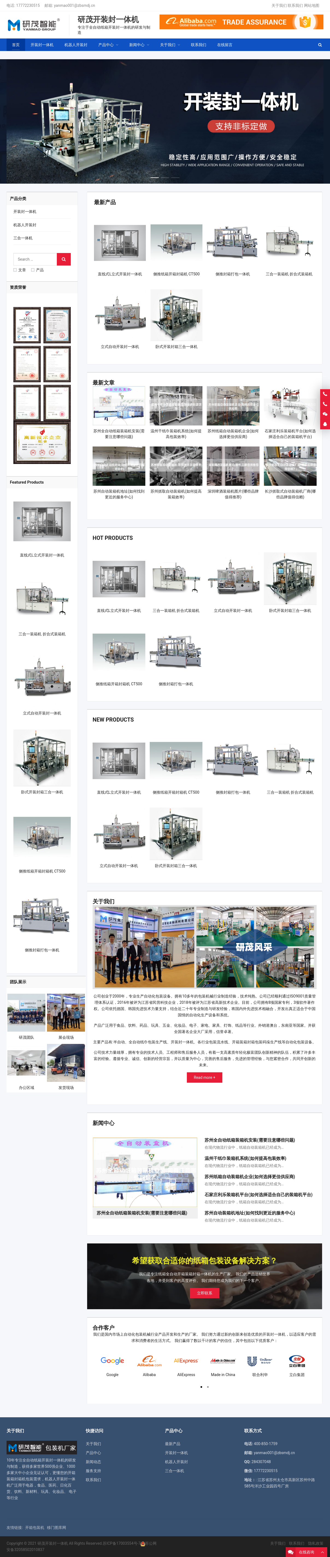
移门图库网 (56, 1527)
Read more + (205, 1077)
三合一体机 (23, 238)
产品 (37, 270)
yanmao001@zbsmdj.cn (74, 5)
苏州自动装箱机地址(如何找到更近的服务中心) (250, 1213)
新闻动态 (93, 1462)
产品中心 (93, 1453)
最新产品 (105, 202)
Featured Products (27, 482)
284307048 (261, 1462)
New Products (113, 719)
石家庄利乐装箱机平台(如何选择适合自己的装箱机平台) (259, 1194)
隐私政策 (315, 1543)
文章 (19, 270)
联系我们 (295, 5)
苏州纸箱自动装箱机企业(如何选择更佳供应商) (250, 1176)
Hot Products (113, 538)
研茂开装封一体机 (52, 1543)
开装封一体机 (24, 211)
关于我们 (279, 5)
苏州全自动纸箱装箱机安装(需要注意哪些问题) (250, 1140)
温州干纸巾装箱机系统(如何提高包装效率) (245, 1158)
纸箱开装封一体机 (49, 1460)
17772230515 (28, 5)
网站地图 (311, 5)
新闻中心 (103, 1123)
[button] (155, 176)
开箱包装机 (34, 1527)
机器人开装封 (24, 225)
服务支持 (93, 1471)
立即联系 (204, 1293)
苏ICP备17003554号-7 (121, 1543)
